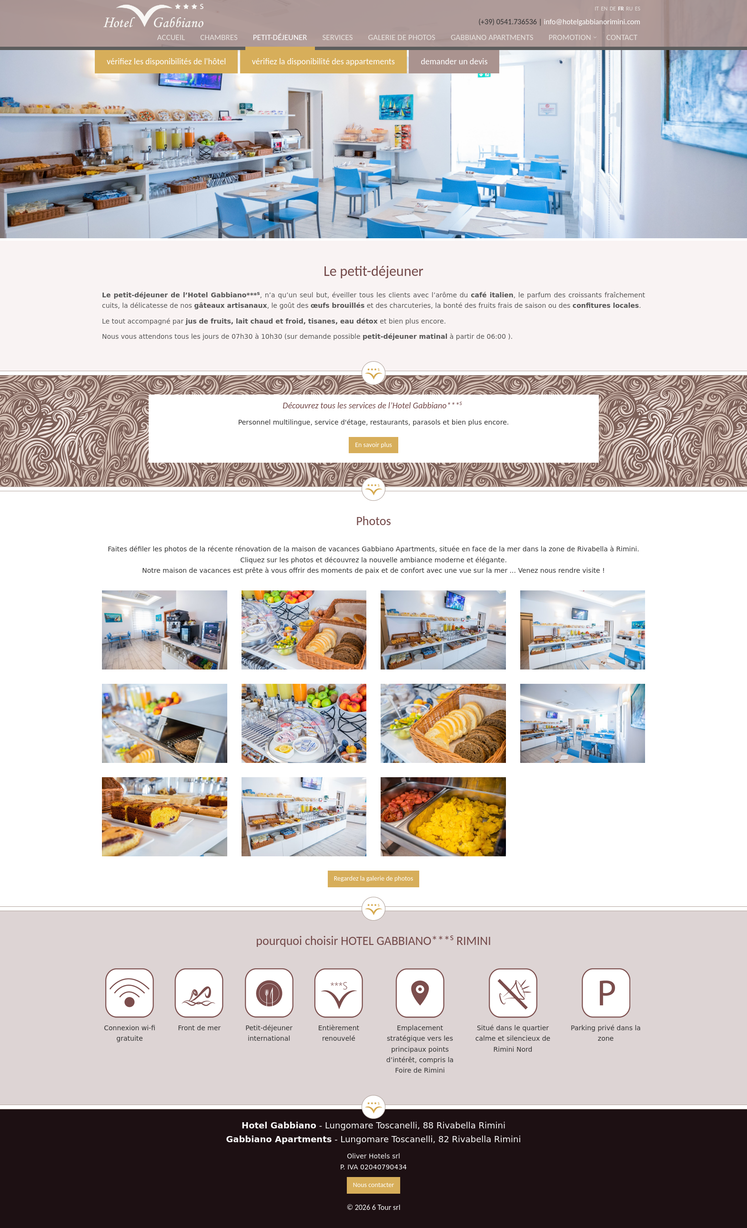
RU (629, 8)
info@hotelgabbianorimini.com (592, 21)
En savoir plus (373, 445)
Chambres (218, 37)
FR (621, 8)
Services (338, 37)
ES (637, 8)
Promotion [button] (570, 37)
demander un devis (454, 61)
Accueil (171, 37)
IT (597, 8)
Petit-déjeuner (280, 37)
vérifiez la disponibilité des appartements (323, 61)
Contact (621, 37)
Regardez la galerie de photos (373, 878)
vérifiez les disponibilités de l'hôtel (166, 61)
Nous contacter (373, 1185)
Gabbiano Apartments (492, 37)
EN (604, 8)
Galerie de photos (401, 37)
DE (613, 8)
